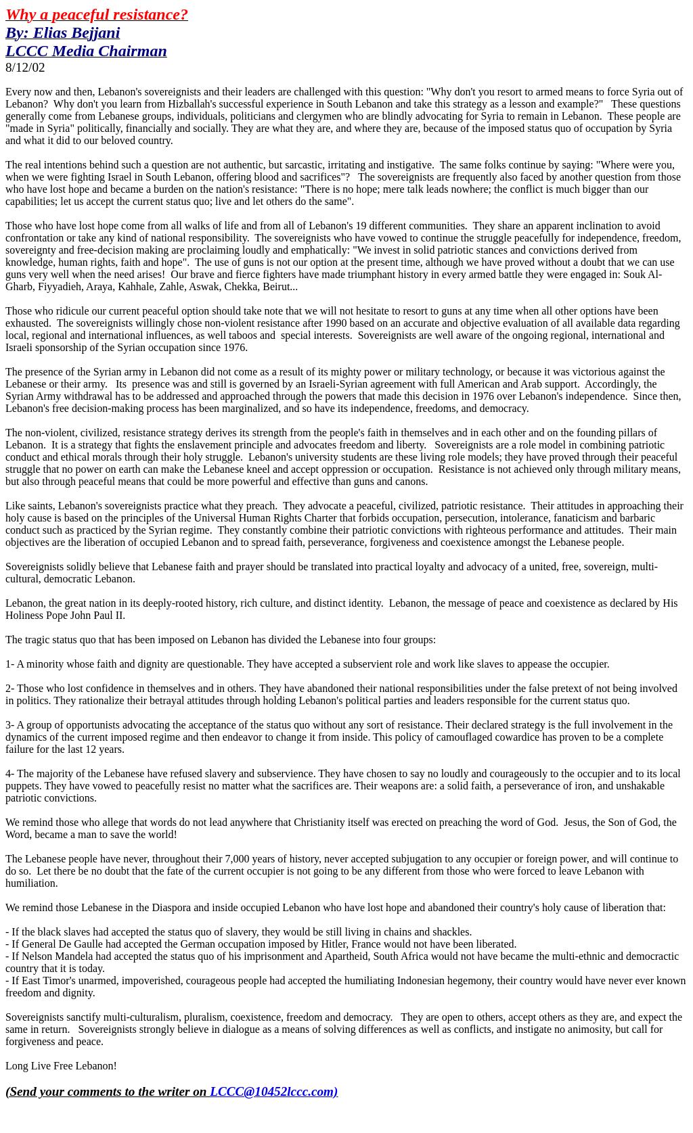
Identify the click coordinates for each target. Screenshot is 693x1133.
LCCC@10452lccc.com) (274, 1091)
